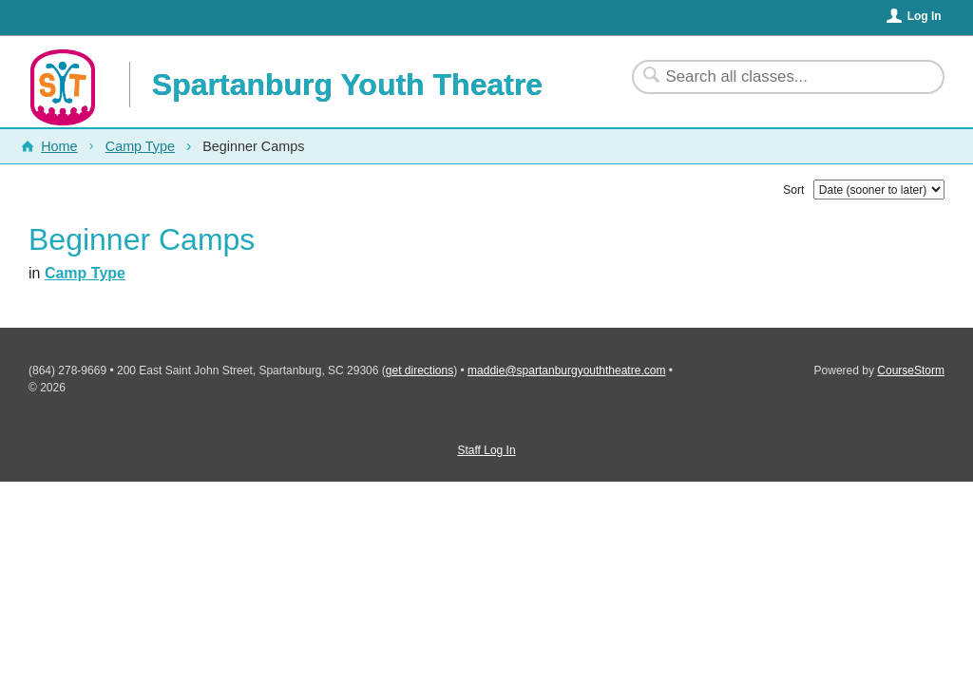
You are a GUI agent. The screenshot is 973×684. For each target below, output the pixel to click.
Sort (793, 190)
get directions (419, 370)
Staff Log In (486, 450)
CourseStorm (910, 370)
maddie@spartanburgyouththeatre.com (566, 370)
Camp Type (140, 146)
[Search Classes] (777, 77)
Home (59, 146)
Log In (924, 16)
